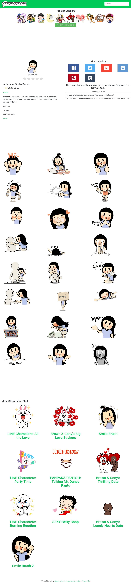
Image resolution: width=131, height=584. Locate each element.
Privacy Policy (86, 581)
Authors (75, 581)
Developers (61, 581)
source (5, 118)
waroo (5, 92)
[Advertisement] (65, 45)
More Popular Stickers (65, 25)
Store (79, 581)
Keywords (69, 581)
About (56, 581)
